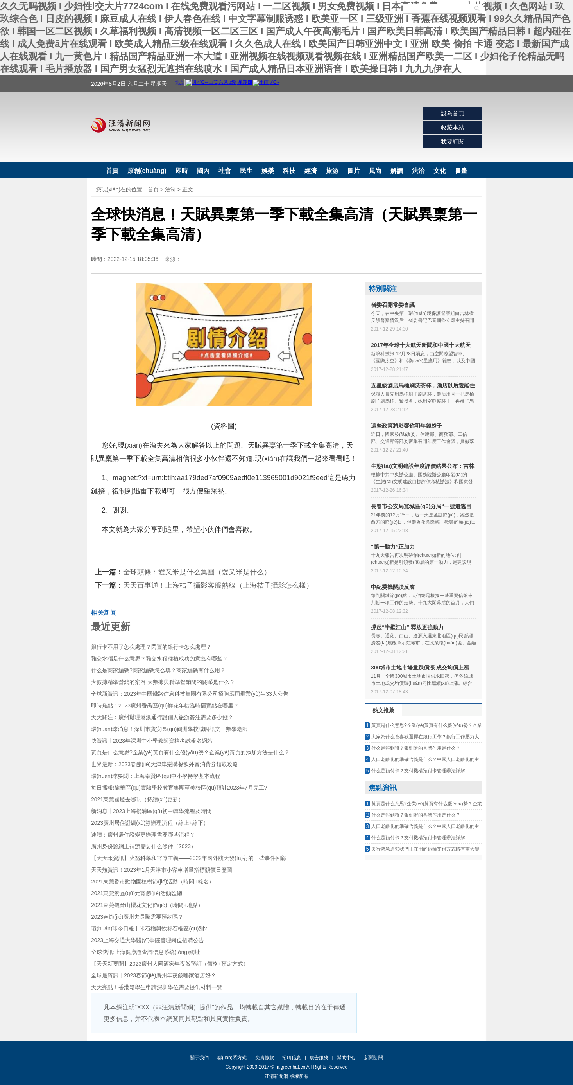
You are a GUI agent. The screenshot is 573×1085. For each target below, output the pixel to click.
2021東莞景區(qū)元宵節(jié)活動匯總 (136, 893)
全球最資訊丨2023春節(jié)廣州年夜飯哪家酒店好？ (153, 975)
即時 (181, 170)
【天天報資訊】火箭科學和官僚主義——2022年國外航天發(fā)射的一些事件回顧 (188, 858)
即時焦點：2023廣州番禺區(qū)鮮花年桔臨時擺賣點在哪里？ (165, 705)
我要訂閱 (452, 141)
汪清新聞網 (120, 125)
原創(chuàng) (147, 170)
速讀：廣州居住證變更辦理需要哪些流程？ (143, 834)
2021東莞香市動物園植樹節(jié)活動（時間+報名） (152, 881)
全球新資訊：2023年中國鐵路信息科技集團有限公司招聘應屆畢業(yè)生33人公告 (189, 694)
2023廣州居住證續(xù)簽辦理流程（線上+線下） (150, 823)
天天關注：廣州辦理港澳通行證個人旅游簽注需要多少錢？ (162, 717)
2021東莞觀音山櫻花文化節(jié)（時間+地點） (147, 905)
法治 (418, 170)
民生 (246, 170)
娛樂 (267, 170)
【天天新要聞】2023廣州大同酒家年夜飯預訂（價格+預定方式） (170, 964)
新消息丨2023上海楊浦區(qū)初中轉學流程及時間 (151, 811)
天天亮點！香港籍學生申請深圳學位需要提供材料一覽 (156, 987)
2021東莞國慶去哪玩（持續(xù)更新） (137, 799)
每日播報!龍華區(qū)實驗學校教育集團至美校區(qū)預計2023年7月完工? (179, 788)
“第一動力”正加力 (393, 546)
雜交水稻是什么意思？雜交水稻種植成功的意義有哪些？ (159, 658)
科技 (289, 170)
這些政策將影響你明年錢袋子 (406, 426)
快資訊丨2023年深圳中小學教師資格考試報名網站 (152, 741)
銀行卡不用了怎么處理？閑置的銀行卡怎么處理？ (151, 647)
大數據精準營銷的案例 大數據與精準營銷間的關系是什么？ (163, 682)
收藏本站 (452, 127)
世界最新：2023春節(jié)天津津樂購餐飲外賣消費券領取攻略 (164, 764)
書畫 (461, 170)
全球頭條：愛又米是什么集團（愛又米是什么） (197, 572)
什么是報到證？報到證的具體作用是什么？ (415, 748)
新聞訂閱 (373, 1057)
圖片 (353, 170)
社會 (224, 170)
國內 (203, 170)
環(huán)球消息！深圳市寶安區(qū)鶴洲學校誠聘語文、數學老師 (169, 729)
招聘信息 (291, 1057)
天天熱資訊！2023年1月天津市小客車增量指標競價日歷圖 (161, 870)
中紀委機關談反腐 (393, 587)
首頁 (112, 170)
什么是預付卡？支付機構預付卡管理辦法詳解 (418, 771)
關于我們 (199, 1057)
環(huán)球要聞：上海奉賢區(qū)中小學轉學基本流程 (155, 776)
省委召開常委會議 (393, 305)
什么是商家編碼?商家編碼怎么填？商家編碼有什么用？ (158, 670)
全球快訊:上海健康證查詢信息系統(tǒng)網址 (145, 952)
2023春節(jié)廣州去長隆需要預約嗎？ (137, 917)
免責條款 (264, 1057)
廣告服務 (319, 1057)
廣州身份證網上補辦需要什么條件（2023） (143, 846)
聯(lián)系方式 (232, 1057)
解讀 (396, 170)
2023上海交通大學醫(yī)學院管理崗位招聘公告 (147, 940)
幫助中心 (346, 1057)
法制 (170, 189)
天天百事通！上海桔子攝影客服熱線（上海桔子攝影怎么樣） (218, 585)
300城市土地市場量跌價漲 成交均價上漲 (420, 667)
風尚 (375, 170)
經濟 (310, 170)
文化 (439, 170)
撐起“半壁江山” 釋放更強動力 (407, 627)
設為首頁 (452, 113)
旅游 (332, 170)
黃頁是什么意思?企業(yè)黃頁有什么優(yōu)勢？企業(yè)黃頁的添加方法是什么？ (190, 752)
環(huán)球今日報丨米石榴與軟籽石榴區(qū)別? (149, 928)
